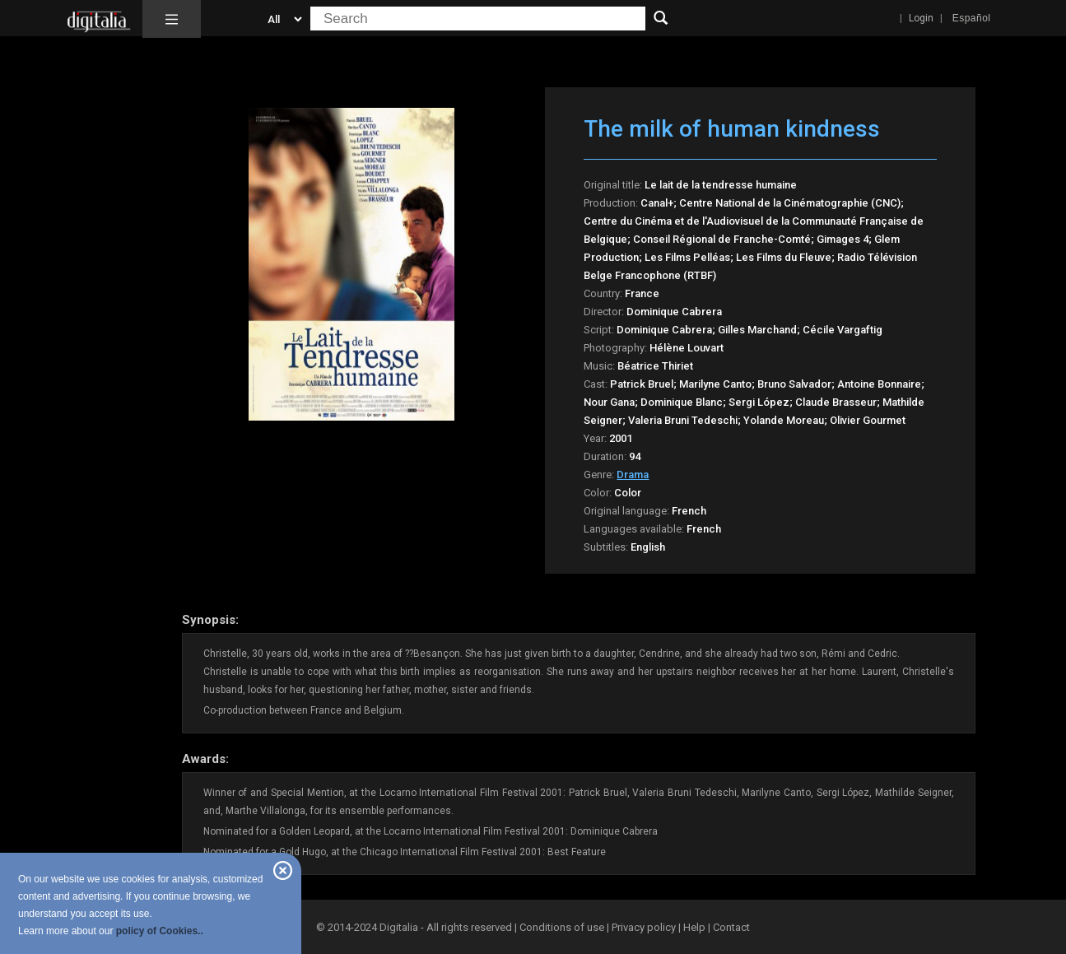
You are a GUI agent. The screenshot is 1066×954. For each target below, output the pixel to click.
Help (694, 927)
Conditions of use (563, 927)
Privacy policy (644, 927)
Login (921, 18)
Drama (633, 474)
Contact (731, 927)
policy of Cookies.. (159, 931)
